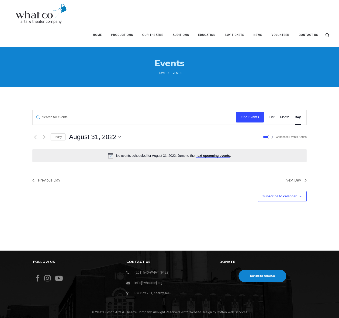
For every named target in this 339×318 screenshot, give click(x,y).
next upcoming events (213, 155)
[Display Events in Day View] (298, 117)
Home (162, 73)
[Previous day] (35, 137)
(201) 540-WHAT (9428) (152, 272)
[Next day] (44, 137)
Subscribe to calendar (280, 196)
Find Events (250, 117)
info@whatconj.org (149, 283)
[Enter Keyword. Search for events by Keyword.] (134, 117)
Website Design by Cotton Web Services (218, 312)
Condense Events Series (291, 137)
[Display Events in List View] (272, 117)
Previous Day (46, 180)
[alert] (169, 155)
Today (58, 137)
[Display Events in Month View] (284, 117)
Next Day (296, 180)
